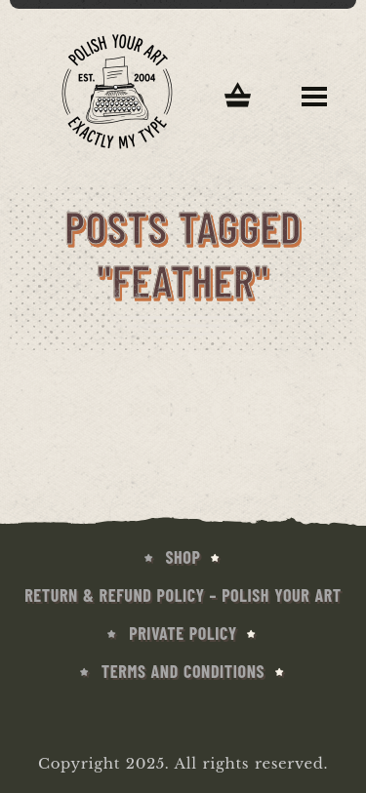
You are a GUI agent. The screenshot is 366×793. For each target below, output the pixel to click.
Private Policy (183, 633)
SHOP (183, 557)
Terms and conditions (183, 671)
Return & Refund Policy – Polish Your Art (183, 595)
